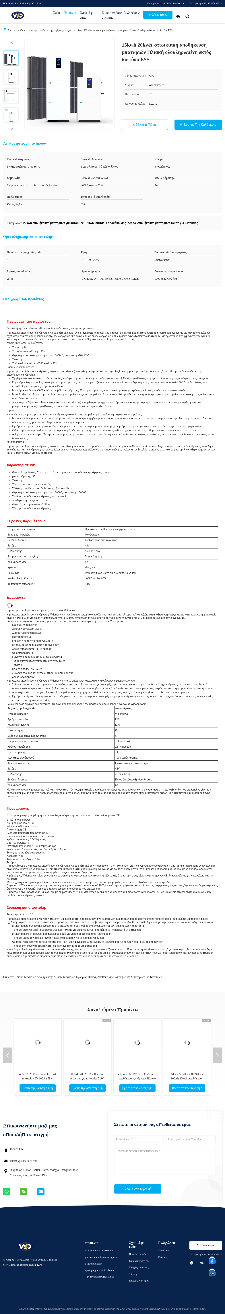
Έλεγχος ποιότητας (139, 1267)
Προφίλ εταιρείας (138, 1254)
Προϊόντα (69, 13)
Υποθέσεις (163, 1250)
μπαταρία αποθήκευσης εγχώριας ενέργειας (51, 30)
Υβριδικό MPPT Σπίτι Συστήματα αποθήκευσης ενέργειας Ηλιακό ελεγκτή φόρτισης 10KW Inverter (137, 1078)
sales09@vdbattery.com (24, 1160)
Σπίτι (56, 13)
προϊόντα (21, 30)
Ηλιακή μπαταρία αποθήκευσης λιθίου (38, 977)
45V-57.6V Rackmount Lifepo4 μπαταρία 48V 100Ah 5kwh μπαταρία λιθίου (37, 1078)
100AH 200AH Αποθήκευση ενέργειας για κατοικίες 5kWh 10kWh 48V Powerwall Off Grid (87, 1078)
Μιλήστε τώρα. (158, 15)
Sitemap (133, 1274)
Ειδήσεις (162, 1257)
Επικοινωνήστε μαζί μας (111, 15)
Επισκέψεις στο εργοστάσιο (139, 1261)
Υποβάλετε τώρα (137, 1189)
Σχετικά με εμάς (87, 15)
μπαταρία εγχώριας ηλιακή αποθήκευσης (88, 977)
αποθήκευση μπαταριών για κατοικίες (138, 977)
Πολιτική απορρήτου (30, 1308)
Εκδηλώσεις (131, 13)
